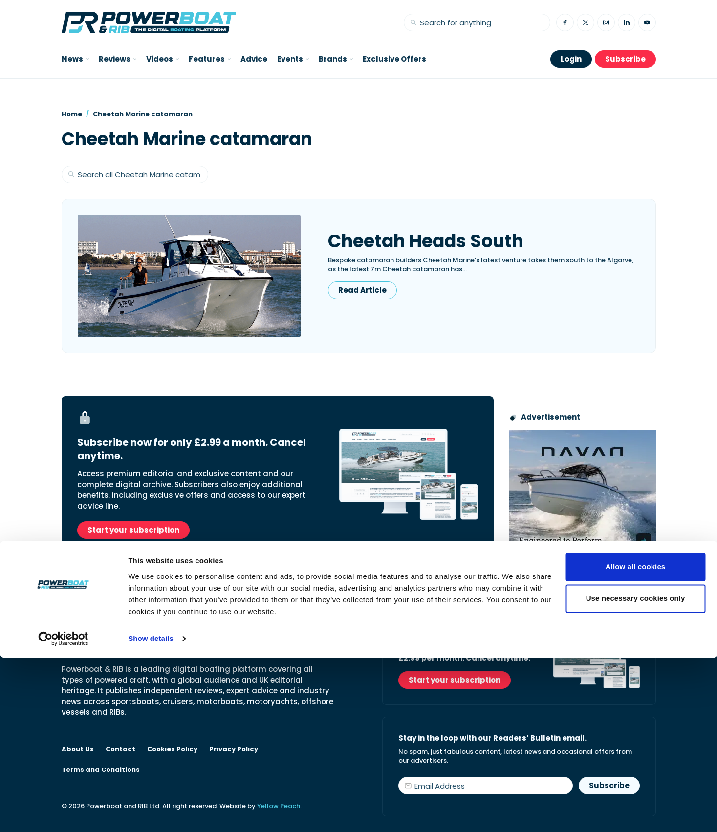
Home (72, 114)
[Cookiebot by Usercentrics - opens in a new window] (63, 813)
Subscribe (625, 59)
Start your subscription (133, 530)
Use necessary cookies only (635, 772)
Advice (253, 59)
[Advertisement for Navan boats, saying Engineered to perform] (582, 491)
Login (571, 59)
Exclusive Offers (394, 59)
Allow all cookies (636, 741)
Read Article (362, 290)
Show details (151, 813)
